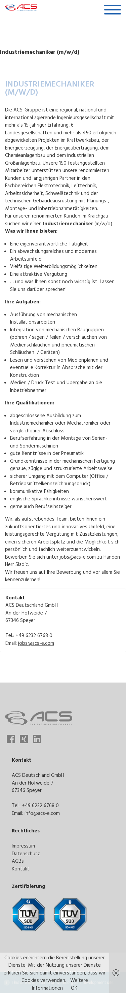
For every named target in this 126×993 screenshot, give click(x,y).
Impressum (23, 845)
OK (74, 987)
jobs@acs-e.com (36, 643)
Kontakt (21, 868)
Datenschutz (26, 853)
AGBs (18, 860)
